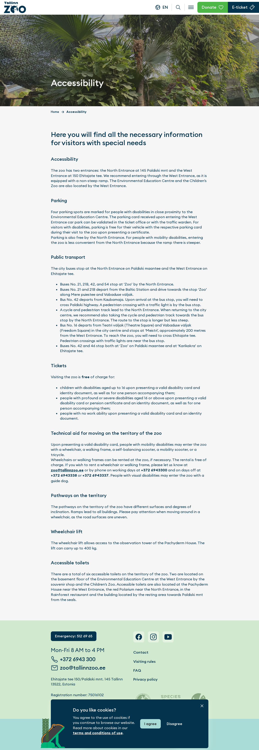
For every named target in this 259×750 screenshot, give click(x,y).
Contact (140, 652)
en (165, 7)
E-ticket (240, 7)
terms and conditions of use (98, 733)
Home (55, 112)
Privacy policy (145, 679)
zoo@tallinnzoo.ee (67, 470)
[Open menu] (191, 7)
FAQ (137, 670)
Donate (209, 7)
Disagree (174, 723)
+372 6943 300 (77, 659)
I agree (150, 723)
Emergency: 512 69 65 (73, 636)
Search (178, 7)
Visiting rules (144, 661)
